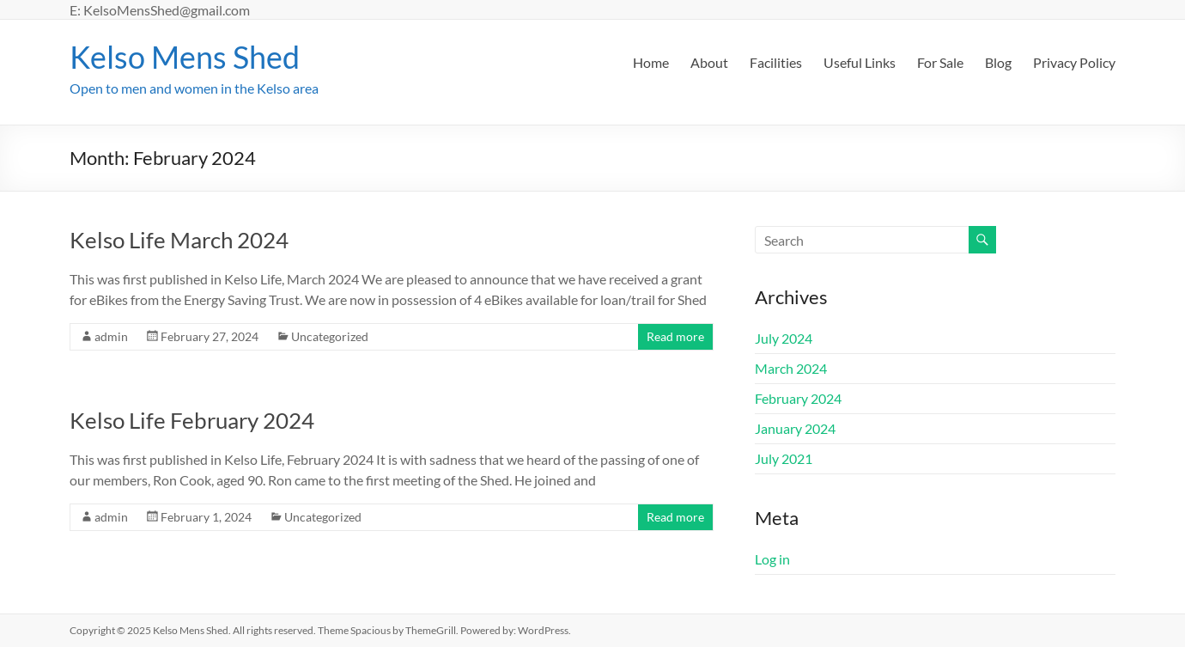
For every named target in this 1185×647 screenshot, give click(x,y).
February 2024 (798, 398)
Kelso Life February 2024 (192, 420)
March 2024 (791, 368)
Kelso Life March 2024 (179, 239)
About (709, 62)
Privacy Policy (1074, 62)
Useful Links (859, 62)
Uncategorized (329, 336)
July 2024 (783, 338)
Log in (772, 559)
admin (111, 336)
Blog (998, 62)
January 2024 (795, 428)
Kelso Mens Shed (185, 57)
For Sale (940, 62)
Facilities (776, 62)
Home (651, 62)
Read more (675, 336)
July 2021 (783, 458)
